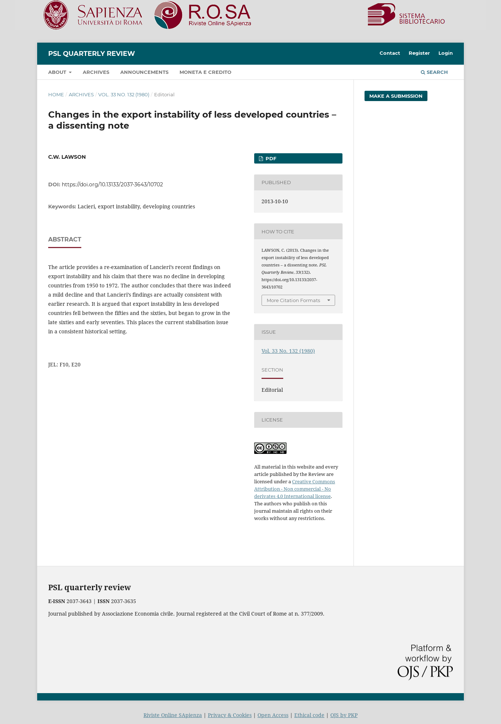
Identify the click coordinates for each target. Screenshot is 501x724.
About (58, 72)
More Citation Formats (293, 300)
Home (56, 94)
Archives (96, 72)
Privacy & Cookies (230, 715)
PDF (270, 158)
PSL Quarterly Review (91, 54)
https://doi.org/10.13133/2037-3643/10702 (112, 184)
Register (419, 53)
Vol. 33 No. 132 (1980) (123, 94)
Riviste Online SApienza (172, 715)
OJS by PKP (344, 715)
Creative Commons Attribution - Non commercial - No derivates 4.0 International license (294, 488)
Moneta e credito (205, 72)
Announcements (144, 72)
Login (445, 53)
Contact (390, 53)
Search (434, 72)
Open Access (272, 715)
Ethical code (309, 715)
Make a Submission (396, 96)
